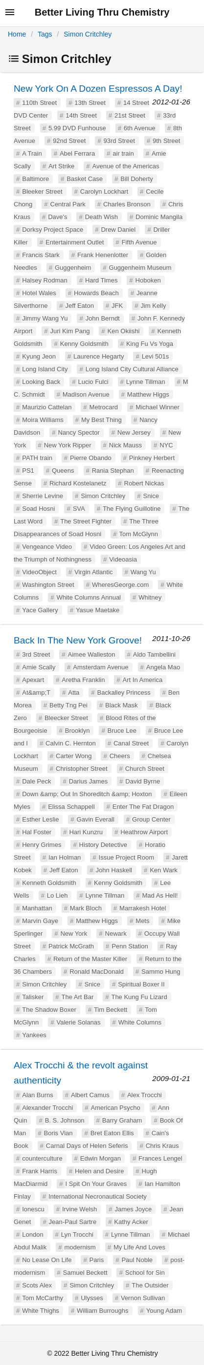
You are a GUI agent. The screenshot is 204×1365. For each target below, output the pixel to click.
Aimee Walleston (91, 654)
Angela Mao (163, 667)
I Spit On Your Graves (96, 1183)
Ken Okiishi (124, 331)
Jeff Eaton (80, 305)
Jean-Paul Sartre (73, 1221)
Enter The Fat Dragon (143, 806)
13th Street (90, 102)
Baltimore (35, 178)
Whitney (149, 597)
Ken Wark (164, 870)
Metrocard (104, 407)
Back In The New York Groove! (78, 640)
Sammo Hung (160, 971)
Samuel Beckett (85, 1272)
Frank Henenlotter (102, 255)
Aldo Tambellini (154, 654)
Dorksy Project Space (52, 229)
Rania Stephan (113, 470)
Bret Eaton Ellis (112, 1133)
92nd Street (69, 140)
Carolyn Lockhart (104, 191)
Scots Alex (37, 1285)
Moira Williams (43, 419)
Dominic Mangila (159, 217)
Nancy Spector (78, 432)
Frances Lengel (160, 1158)
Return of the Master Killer (90, 959)
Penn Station (130, 946)
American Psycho (115, 1107)
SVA (79, 508)
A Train (32, 153)
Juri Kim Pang (70, 331)
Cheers (120, 756)
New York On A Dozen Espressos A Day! (98, 88)
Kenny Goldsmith (84, 343)
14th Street (81, 115)
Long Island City (45, 369)
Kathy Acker (131, 1221)
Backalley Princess (124, 692)
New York (73, 933)
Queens (63, 470)
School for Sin (145, 1272)
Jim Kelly (153, 305)
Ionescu (33, 1209)
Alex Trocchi (144, 1095)
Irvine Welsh (79, 1209)
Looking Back (41, 381)
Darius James (88, 781)
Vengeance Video (47, 546)
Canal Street (131, 743)
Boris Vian (58, 1133)
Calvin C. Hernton (70, 743)
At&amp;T (36, 692)
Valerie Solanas (78, 1022)
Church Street (144, 768)
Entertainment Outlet (74, 242)
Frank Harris (39, 1171)
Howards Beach (96, 293)
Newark (116, 933)
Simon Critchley (88, 34)
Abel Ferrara (77, 153)
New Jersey (134, 432)
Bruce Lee (122, 730)
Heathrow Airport (144, 832)
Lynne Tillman (145, 381)
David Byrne (142, 781)
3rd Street (36, 654)
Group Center (151, 819)
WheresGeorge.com (120, 584)
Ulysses (92, 1298)
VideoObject (39, 572)
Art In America (143, 679)
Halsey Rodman (45, 280)
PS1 (28, 470)
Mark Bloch (86, 908)
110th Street (39, 102)
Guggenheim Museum (140, 267)
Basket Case (85, 178)
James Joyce (133, 1209)
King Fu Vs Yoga (149, 343)
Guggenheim (73, 267)
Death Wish (101, 217)
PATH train (37, 458)
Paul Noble (137, 1260)
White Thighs (40, 1310)
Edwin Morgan (100, 1158)
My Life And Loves (139, 1247)
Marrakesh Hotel (142, 908)
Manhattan (37, 908)
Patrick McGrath (71, 946)
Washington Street (48, 584)
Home (17, 34)
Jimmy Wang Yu (45, 318)
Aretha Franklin (83, 679)
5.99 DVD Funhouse (77, 128)
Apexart (33, 679)
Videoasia (123, 559)
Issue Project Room (126, 857)
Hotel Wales (39, 293)
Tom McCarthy (42, 1298)
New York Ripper (67, 445)
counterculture (42, 1158)
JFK (117, 305)
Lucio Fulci (93, 381)
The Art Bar (78, 997)
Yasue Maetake (97, 610)
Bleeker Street (42, 191)
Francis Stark (41, 255)
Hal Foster (36, 832)
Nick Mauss (125, 445)
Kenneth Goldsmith (49, 882)
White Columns (139, 1022)
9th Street (166, 140)
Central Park (68, 204)
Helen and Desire (99, 1171)
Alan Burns (37, 1095)
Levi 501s (155, 356)
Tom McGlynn (138, 534)
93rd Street (119, 140)
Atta (73, 692)
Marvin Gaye (40, 920)
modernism (79, 1247)
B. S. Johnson (65, 1120)
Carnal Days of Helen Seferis (87, 1145)
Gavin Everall (95, 819)
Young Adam (164, 1310)
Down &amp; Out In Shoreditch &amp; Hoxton (87, 794)
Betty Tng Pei (68, 705)
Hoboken (148, 280)
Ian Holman (64, 857)
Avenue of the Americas (125, 166)
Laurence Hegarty (98, 356)
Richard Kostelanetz (77, 483)
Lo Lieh (57, 895)
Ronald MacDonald (96, 971)
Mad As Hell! (160, 895)
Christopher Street (82, 768)
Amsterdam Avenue (100, 667)
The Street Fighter (86, 521)
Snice (151, 496)
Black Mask (121, 705)
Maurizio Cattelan (46, 407)
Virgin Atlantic (93, 572)
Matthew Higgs (148, 394)
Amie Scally (38, 667)
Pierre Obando (91, 458)
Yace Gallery (40, 610)
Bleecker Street (66, 718)
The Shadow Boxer (49, 1009)
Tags (45, 34)
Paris (97, 1260)
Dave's (57, 217)
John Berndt (103, 318)
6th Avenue (140, 128)
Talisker (33, 997)
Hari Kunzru (86, 832)
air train (123, 153)
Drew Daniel (118, 229)
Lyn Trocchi (77, 1234)
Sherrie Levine (42, 496)
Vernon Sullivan (143, 1298)
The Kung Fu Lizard (139, 997)
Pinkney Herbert (152, 458)
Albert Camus (90, 1095)
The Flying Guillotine (132, 508)
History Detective (103, 844)
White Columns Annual (88, 597)
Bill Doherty (136, 178)
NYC (166, 445)
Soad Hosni (38, 508)
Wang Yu (143, 572)
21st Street (129, 115)
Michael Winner (158, 407)
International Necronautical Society (97, 1196)
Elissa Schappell (71, 806)
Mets (142, 920)
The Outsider (150, 1285)
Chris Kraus (162, 1145)
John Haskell (114, 870)
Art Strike (61, 166)
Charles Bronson (127, 204)
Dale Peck (36, 781)
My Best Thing (101, 419)
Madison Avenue (86, 394)
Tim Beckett (110, 1009)
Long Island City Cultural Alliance (132, 369)
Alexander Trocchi (47, 1107)
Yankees (34, 1035)
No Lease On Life (46, 1260)
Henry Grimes (41, 844)
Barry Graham (122, 1120)
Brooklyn (77, 730)
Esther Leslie (40, 819)
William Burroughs (102, 1310)
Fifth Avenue (139, 242)
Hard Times (101, 280)
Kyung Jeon (39, 356)
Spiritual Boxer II (141, 984)
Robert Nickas (144, 483)
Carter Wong (73, 756)
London (32, 1234)
